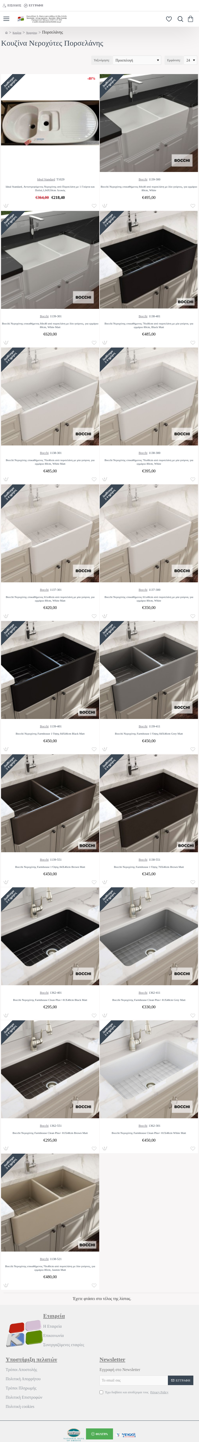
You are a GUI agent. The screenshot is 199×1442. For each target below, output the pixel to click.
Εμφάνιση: (173, 60)
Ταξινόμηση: (102, 60)
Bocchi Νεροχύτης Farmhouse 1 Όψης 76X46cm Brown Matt (149, 866)
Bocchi (143, 179)
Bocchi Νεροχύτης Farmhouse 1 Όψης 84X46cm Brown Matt (50, 866)
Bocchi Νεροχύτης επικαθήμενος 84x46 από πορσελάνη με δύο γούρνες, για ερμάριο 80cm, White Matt (50, 325)
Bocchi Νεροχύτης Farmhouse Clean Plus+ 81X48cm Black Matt (50, 999)
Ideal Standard (46, 179)
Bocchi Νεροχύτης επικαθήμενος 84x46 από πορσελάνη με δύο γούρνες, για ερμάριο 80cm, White (149, 188)
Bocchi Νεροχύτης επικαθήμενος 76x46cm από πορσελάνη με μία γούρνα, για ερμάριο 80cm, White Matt (50, 462)
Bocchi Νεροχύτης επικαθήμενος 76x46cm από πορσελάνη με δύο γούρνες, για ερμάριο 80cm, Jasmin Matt (50, 1268)
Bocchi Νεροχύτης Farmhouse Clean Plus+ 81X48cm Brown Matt (50, 1132)
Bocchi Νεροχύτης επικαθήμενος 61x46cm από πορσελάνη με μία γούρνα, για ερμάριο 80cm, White (148, 598)
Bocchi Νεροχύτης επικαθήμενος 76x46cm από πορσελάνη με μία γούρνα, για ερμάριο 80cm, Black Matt (148, 325)
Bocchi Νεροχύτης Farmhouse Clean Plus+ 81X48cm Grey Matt (149, 999)
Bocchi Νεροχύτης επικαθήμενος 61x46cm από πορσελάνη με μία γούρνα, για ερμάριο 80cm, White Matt (50, 598)
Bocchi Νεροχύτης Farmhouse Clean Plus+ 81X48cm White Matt (149, 1132)
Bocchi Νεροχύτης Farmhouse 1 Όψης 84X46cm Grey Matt (149, 733)
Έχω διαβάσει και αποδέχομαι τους (134, 1392)
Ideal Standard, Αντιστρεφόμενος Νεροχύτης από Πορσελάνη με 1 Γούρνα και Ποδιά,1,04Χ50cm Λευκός (50, 188)
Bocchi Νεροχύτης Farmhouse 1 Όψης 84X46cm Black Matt (50, 733)
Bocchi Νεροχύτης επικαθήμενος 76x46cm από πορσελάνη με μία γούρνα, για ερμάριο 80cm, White (148, 462)
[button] (93, 206)
